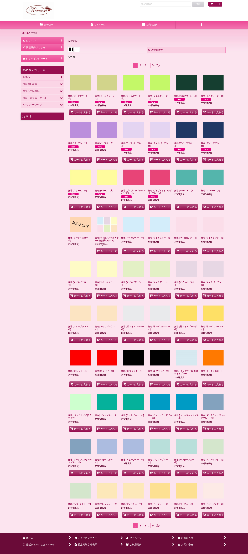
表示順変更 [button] (155, 50)
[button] (201, 25)
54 (153, 65)
